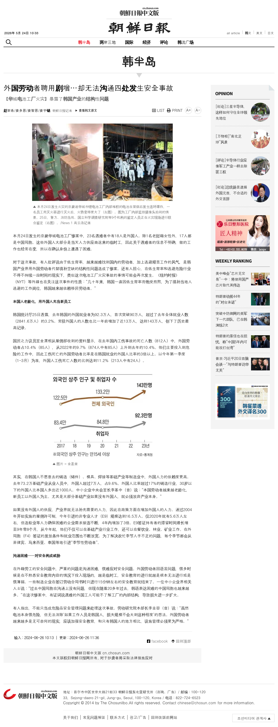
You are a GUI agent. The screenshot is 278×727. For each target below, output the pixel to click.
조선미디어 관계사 (252, 718)
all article (233, 33)
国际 (129, 42)
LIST (158, 110)
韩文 (248, 33)
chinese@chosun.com (196, 702)
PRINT (175, 110)
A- (197, 110)
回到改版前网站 (164, 717)
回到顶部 (181, 641)
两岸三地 (108, 42)
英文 (259, 33)
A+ (188, 110)
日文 (270, 33)
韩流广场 (185, 42)
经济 (146, 42)
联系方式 (117, 717)
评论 (164, 42)
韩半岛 (84, 42)
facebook (157, 641)
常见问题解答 (94, 717)
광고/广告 (138, 717)
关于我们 (70, 717)
